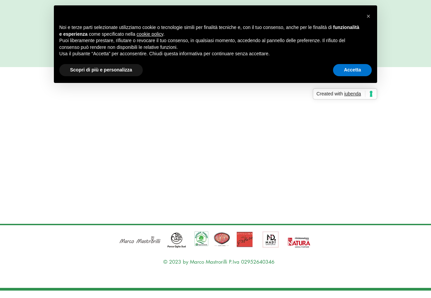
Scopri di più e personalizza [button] (101, 69)
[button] (368, 16)
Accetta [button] (352, 69)
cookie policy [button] (150, 34)
